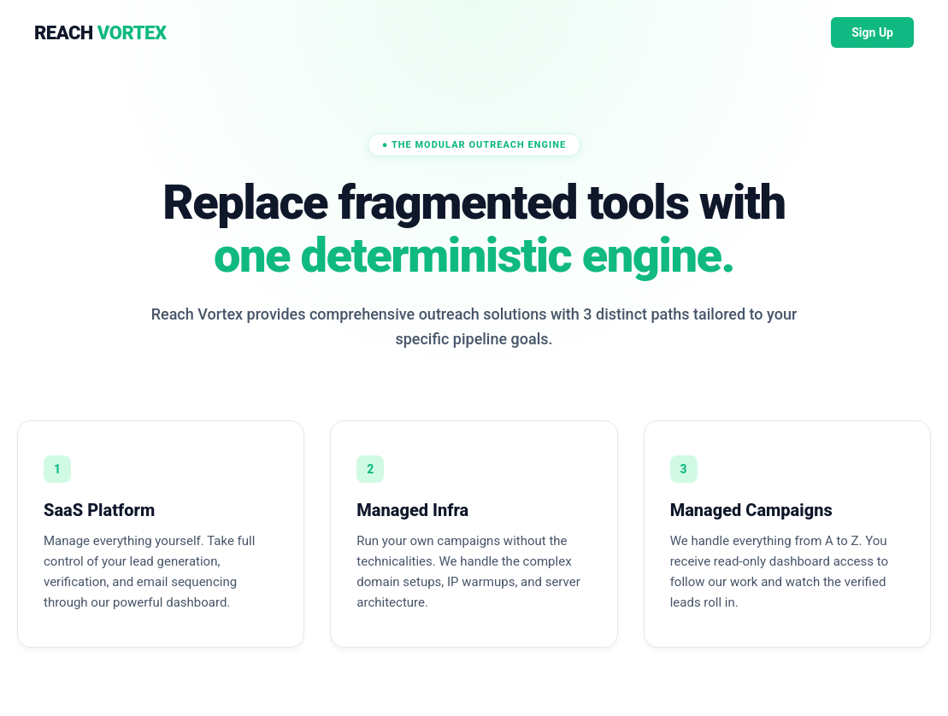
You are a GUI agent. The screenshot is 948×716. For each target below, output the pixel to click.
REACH (100, 33)
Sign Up (872, 32)
